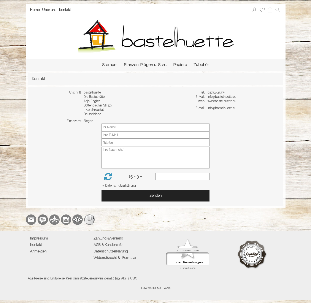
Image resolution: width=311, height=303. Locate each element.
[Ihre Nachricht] (155, 157)
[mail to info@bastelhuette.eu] (31, 219)
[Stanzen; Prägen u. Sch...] (145, 65)
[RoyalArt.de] (54, 219)
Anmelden (38, 251)
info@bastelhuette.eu (222, 96)
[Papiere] (180, 65)
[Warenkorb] (270, 10)
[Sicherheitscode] (182, 176)
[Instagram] (66, 219)
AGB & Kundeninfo (108, 245)
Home (35, 10)
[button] (278, 10)
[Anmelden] (254, 10)
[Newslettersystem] (89, 219)
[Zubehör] (201, 65)
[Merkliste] (262, 10)
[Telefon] (155, 142)
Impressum (39, 238)
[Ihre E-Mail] (155, 135)
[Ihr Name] (155, 127)
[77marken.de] (42, 219)
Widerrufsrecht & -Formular (115, 258)
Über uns (49, 10)
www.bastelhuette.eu (222, 101)
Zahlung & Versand (108, 238)
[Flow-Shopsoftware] (77, 219)
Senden (155, 196)
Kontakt (65, 10)
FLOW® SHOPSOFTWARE (155, 288)
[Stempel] (110, 65)
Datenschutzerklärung (111, 251)
